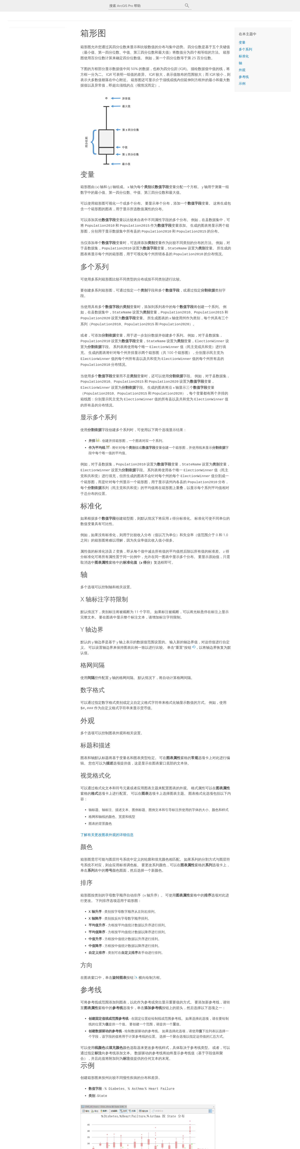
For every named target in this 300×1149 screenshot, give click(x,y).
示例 (242, 83)
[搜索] (187, 6)
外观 (242, 70)
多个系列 (245, 49)
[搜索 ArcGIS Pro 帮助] (145, 5)
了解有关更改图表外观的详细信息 (107, 825)
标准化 (244, 56)
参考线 (244, 77)
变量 (242, 42)
